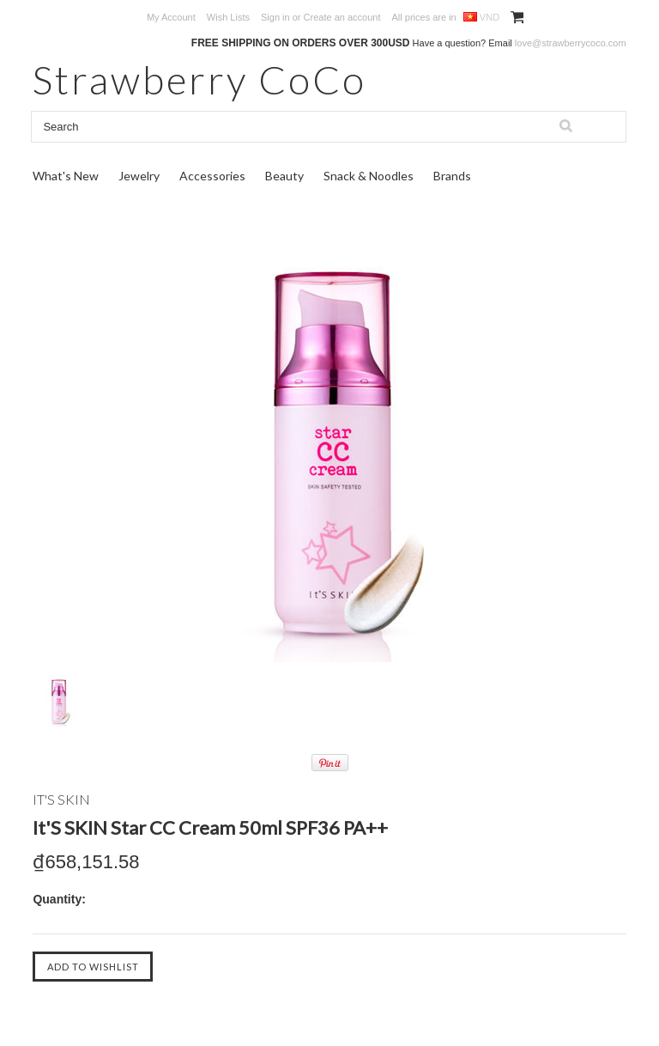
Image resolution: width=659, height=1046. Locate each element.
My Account (171, 17)
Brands (452, 175)
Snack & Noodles (368, 175)
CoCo (199, 79)
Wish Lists (228, 17)
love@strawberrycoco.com (570, 43)
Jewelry (139, 175)
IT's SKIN (61, 799)
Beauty (284, 175)
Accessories (212, 175)
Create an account (342, 17)
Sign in (275, 17)
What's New (66, 175)
